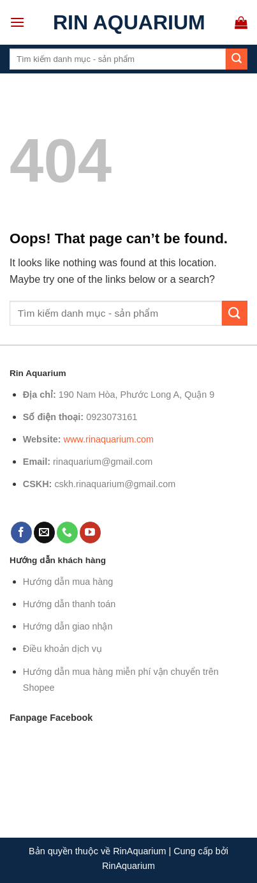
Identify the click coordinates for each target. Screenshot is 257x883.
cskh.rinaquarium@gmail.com (114, 484)
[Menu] (17, 22)
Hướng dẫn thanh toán (69, 604)
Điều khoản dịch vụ (62, 649)
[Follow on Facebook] (21, 532)
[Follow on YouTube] (90, 532)
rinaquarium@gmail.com (102, 462)
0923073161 (111, 417)
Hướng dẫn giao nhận (68, 626)
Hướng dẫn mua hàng (68, 582)
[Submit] (236, 59)
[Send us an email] (44, 532)
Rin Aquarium (129, 22)
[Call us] (67, 532)
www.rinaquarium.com (109, 439)
